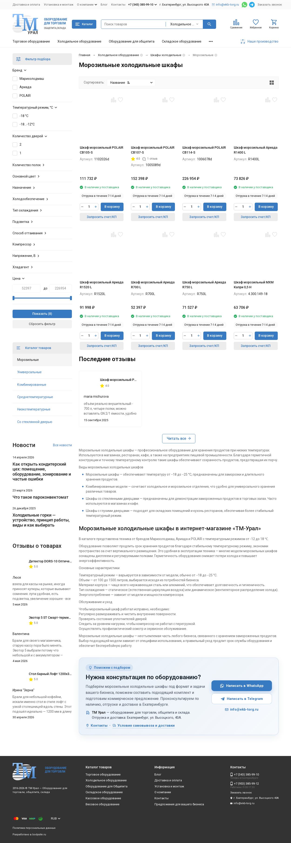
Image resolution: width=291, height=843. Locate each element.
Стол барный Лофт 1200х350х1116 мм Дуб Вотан (66, 674)
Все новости (62, 445)
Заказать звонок (270, 4)
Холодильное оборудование (79, 41)
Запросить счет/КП (102, 217)
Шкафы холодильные (166, 55)
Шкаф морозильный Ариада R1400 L (256, 150)
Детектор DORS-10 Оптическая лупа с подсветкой (67, 561)
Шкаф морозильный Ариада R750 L (204, 284)
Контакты (118, 4)
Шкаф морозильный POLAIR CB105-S (101, 150)
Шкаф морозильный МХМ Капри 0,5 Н (254, 284)
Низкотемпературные (33, 409)
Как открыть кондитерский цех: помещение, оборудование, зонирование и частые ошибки (42, 472)
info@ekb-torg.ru (241, 709)
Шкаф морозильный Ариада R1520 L (102, 284)
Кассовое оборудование (103, 798)
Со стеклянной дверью (34, 422)
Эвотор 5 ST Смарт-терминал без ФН (57, 617)
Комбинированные (31, 384)
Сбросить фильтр (42, 324)
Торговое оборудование (31, 41)
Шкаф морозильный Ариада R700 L (153, 284)
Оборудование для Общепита (106, 786)
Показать (39, 314)
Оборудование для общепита (131, 41)
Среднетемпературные (35, 397)
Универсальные (29, 372)
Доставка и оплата (26, 4)
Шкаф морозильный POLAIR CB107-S (152, 150)
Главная (84, 55)
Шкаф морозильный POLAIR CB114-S (204, 150)
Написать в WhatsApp (242, 686)
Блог (104, 4)
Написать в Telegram (242, 699)
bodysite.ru (39, 834)
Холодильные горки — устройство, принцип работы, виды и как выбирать (41, 520)
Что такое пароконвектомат (40, 497)
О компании (162, 792)
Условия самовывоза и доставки (143, 725)
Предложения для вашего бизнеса (179, 804)
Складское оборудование (181, 41)
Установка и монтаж (58, 4)
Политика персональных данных (34, 828)
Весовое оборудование (102, 804)
